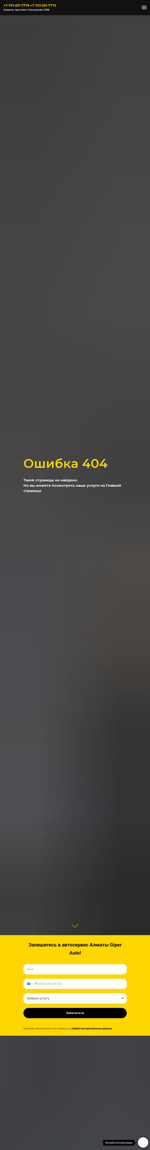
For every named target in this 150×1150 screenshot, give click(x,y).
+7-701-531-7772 (43, 5)
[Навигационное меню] (144, 7)
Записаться (75, 1013)
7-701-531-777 (16, 5)
